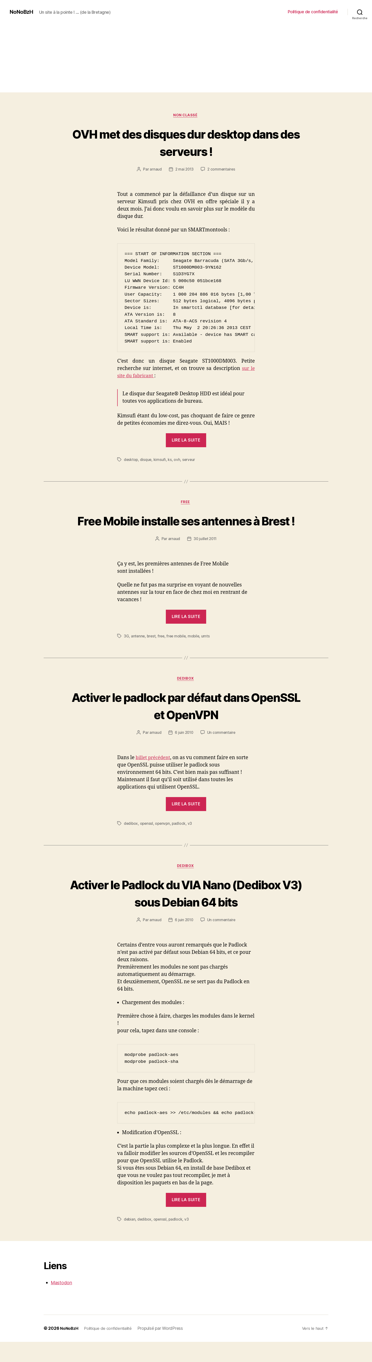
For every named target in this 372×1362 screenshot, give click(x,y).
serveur (189, 460)
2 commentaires (222, 170)
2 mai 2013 (184, 170)
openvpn (163, 842)
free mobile (178, 654)
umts (208, 654)
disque (146, 460)
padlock (180, 842)
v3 (191, 842)
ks (170, 460)
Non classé (186, 116)
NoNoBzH (22, 12)
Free (186, 503)
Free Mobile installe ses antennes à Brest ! (185, 530)
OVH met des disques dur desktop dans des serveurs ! (186, 142)
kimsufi (160, 460)
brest (152, 654)
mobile (196, 654)
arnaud (155, 170)
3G (126, 654)
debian (130, 1239)
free (162, 654)
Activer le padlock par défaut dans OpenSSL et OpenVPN (186, 724)
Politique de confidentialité (313, 11)
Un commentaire (221, 751)
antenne (138, 654)
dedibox (131, 842)
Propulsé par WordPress (164, 1348)
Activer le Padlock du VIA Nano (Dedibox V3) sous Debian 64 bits (186, 912)
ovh (177, 460)
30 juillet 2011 (205, 557)
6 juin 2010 (184, 751)
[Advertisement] (186, 59)
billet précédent (154, 777)
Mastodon (62, 1303)
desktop (131, 460)
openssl (147, 842)
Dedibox (186, 698)
